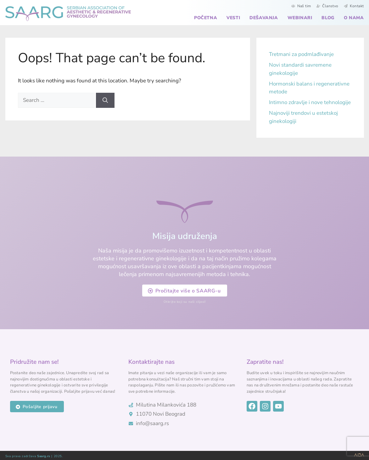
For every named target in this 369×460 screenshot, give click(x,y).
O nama (354, 18)
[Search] (105, 100)
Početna (205, 18)
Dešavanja (263, 18)
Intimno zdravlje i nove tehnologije (310, 102)
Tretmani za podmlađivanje (301, 54)
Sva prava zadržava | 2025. (34, 456)
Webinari (300, 18)
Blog (327, 18)
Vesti (233, 18)
